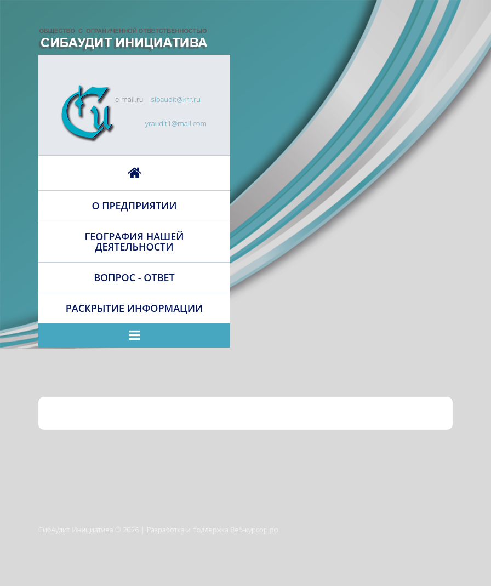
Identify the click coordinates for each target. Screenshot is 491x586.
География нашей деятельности (134, 241)
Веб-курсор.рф (254, 529)
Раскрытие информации (134, 308)
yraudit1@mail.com (176, 123)
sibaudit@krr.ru (176, 99)
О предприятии (134, 205)
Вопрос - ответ (134, 277)
